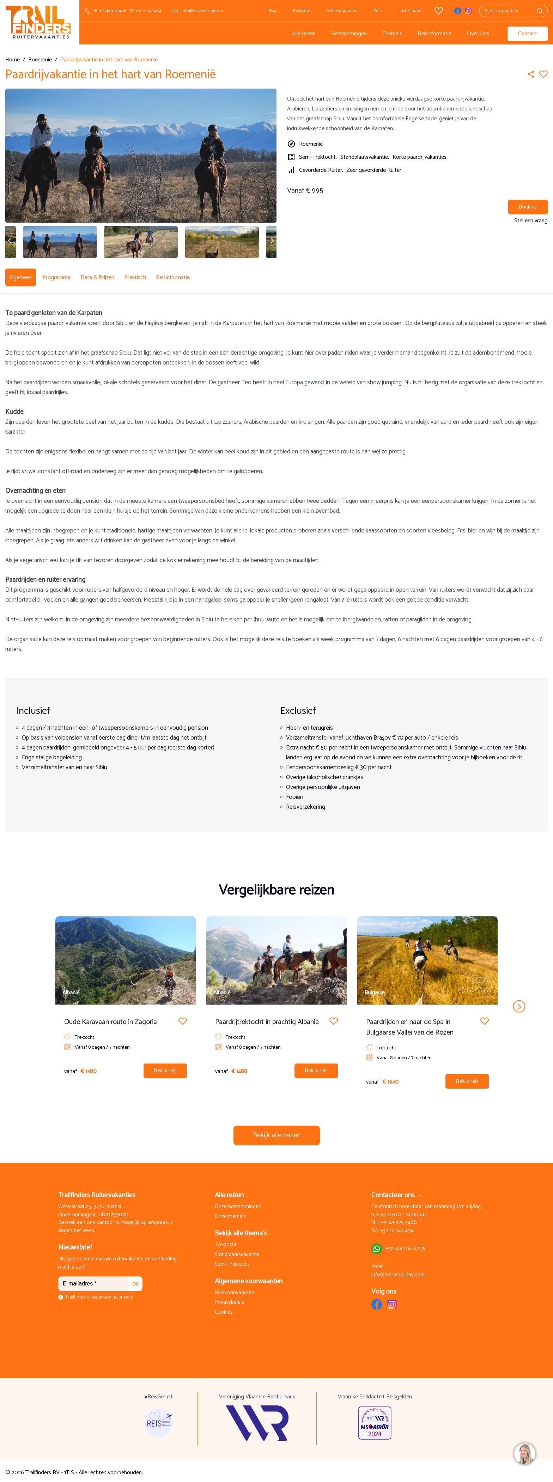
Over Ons (478, 33)
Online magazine (341, 10)
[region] (524, 1453)
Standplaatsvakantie (237, 1251)
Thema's (392, 33)
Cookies (224, 1308)
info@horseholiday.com (202, 10)
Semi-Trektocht (232, 1260)
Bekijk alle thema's (241, 1229)
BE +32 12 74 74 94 (145, 10)
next (519, 1002)
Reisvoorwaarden (234, 1289)
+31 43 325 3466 (399, 1219)
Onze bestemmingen (238, 1203)
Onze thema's (230, 1213)
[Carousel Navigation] (276, 1002)
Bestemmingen (349, 33)
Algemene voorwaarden (248, 1277)
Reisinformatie (434, 33)
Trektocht (225, 1241)
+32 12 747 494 (397, 1227)
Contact (527, 33)
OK (135, 1279)
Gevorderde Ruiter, (321, 170)
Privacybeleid (229, 1298)
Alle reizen (304, 33)
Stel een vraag (531, 220)
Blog (272, 10)
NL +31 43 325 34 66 (109, 10)
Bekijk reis (165, 1066)
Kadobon (301, 10)
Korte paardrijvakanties (419, 157)
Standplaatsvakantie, (364, 157)
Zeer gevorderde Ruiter (374, 170)
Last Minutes (410, 10)
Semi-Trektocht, (318, 157)
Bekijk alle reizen (276, 1131)
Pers (378, 10)
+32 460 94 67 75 (405, 1245)
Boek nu (527, 207)
